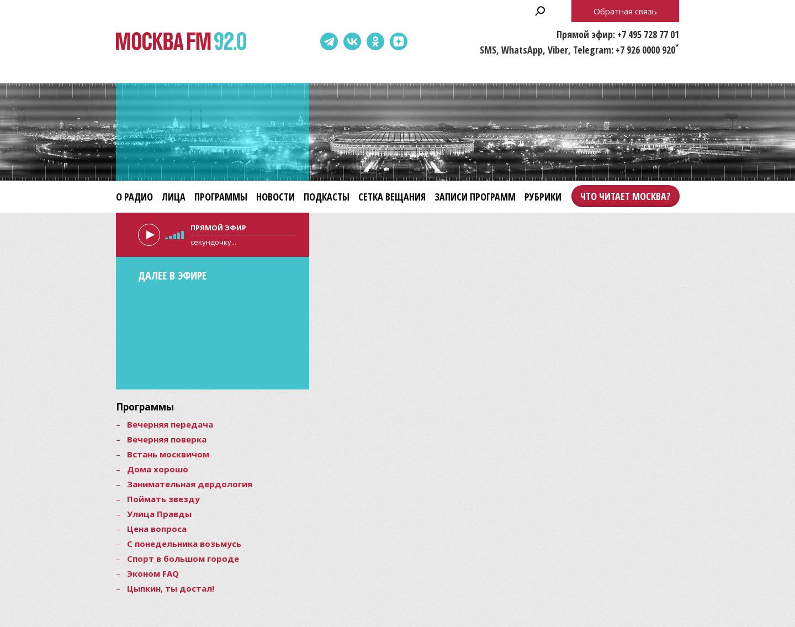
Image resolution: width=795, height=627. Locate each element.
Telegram (329, 41)
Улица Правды (159, 513)
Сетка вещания (392, 196)
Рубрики (542, 196)
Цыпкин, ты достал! (170, 588)
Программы (220, 196)
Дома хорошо (157, 469)
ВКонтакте (352, 41)
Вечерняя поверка (166, 439)
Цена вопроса (157, 528)
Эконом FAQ (153, 573)
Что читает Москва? (625, 196)
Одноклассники (375, 41)
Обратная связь (625, 11)
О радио (134, 196)
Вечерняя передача (170, 424)
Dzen (398, 41)
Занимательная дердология (189, 483)
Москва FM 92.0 (181, 41)
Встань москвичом (168, 454)
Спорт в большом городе (183, 558)
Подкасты (326, 196)
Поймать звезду (163, 498)
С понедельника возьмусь (184, 543)
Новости (275, 196)
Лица (174, 196)
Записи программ (475, 196)
